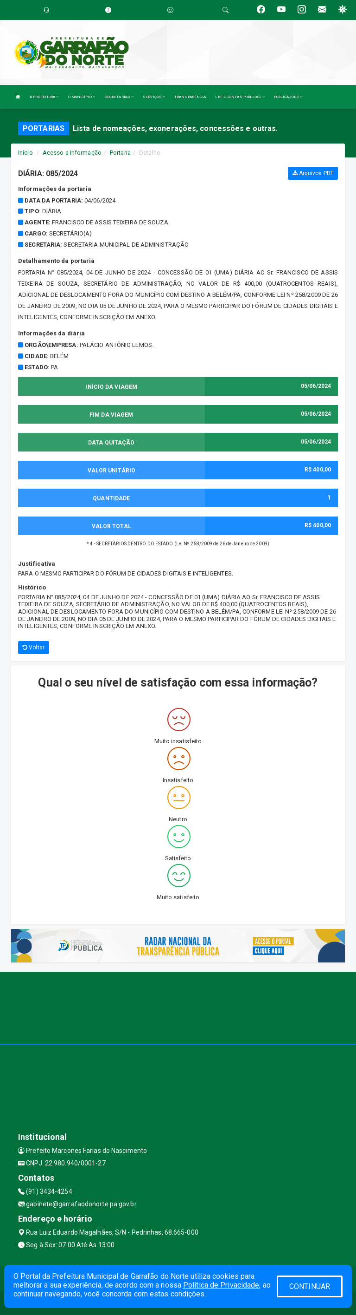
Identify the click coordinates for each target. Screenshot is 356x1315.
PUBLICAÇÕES (288, 97)
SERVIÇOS (154, 97)
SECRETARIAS (119, 97)
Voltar (33, 647)
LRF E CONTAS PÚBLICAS (239, 97)
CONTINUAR (309, 1286)
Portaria (120, 152)
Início (25, 152)
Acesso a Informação (72, 152)
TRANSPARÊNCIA (190, 97)
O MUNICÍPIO (81, 97)
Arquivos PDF (312, 173)
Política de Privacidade (221, 1285)
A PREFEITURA (44, 97)
